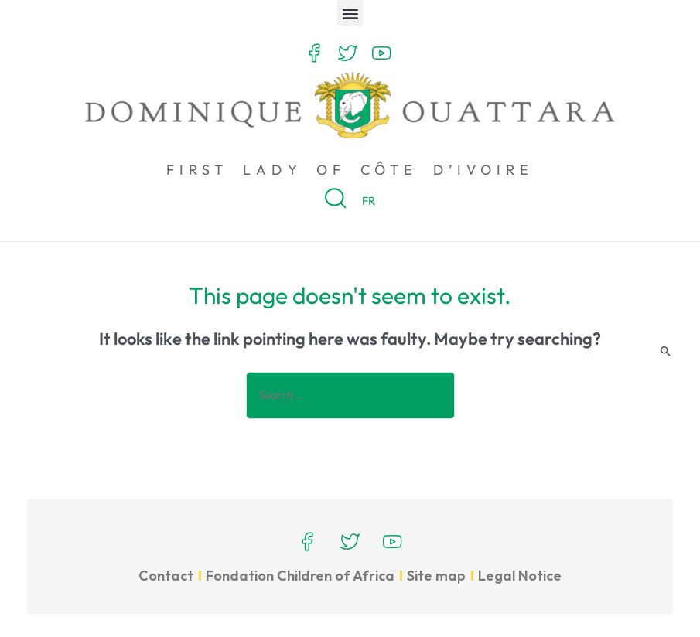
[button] (350, 13)
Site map (436, 575)
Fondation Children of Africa (300, 575)
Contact (165, 575)
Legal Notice (520, 575)
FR (368, 200)
